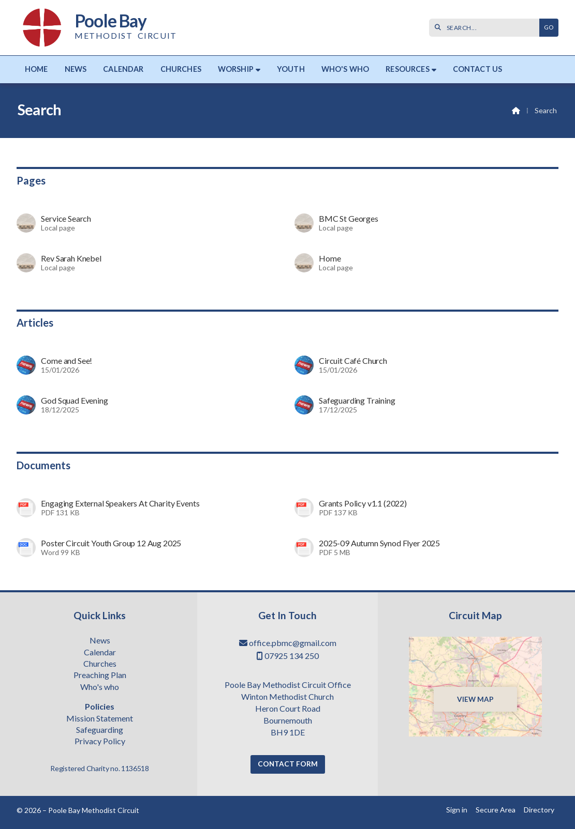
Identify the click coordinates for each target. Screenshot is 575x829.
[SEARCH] (486, 28)
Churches (99, 664)
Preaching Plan (99, 675)
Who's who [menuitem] (345, 69)
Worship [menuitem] (236, 69)
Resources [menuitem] (407, 69)
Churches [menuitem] (180, 69)
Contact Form (288, 764)
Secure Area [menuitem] (495, 809)
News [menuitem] (76, 69)
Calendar (100, 653)
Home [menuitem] (36, 69)
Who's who (99, 687)
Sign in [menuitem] (456, 809)
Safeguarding (99, 730)
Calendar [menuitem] (123, 69)
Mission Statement (99, 719)
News (100, 641)
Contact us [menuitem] (478, 69)
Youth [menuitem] (291, 69)
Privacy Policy (100, 741)
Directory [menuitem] (539, 809)
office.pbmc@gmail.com (292, 643)
